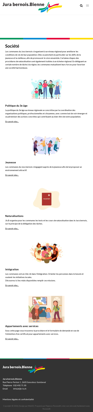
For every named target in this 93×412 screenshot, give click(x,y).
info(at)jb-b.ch (19, 388)
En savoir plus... (12, 121)
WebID (31, 406)
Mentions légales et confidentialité (18, 399)
